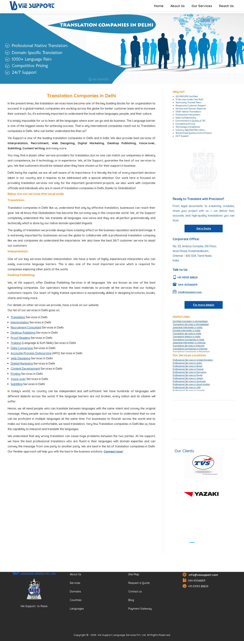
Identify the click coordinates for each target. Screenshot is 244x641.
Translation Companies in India (188, 339)
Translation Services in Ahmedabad (191, 324)
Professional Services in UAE (187, 387)
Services (75, 583)
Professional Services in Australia (189, 381)
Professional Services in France (188, 369)
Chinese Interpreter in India (186, 330)
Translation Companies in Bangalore (191, 351)
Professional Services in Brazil (187, 366)
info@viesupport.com (202, 575)
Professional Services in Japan (188, 378)
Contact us (135, 591)
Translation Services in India (187, 333)
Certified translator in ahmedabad (190, 321)
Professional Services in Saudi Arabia (191, 384)
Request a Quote (139, 583)
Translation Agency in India (186, 336)
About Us (75, 574)
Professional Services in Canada (189, 390)
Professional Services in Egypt (187, 375)
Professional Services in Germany (189, 372)
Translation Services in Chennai (188, 345)
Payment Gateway (140, 608)
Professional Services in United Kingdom (193, 360)
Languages (77, 608)
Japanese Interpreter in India (187, 327)
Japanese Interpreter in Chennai (189, 342)
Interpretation (20, 322)
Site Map (133, 574)
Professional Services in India (187, 363)
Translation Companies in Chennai (190, 348)
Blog (131, 600)
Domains (75, 591)
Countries (76, 600)
